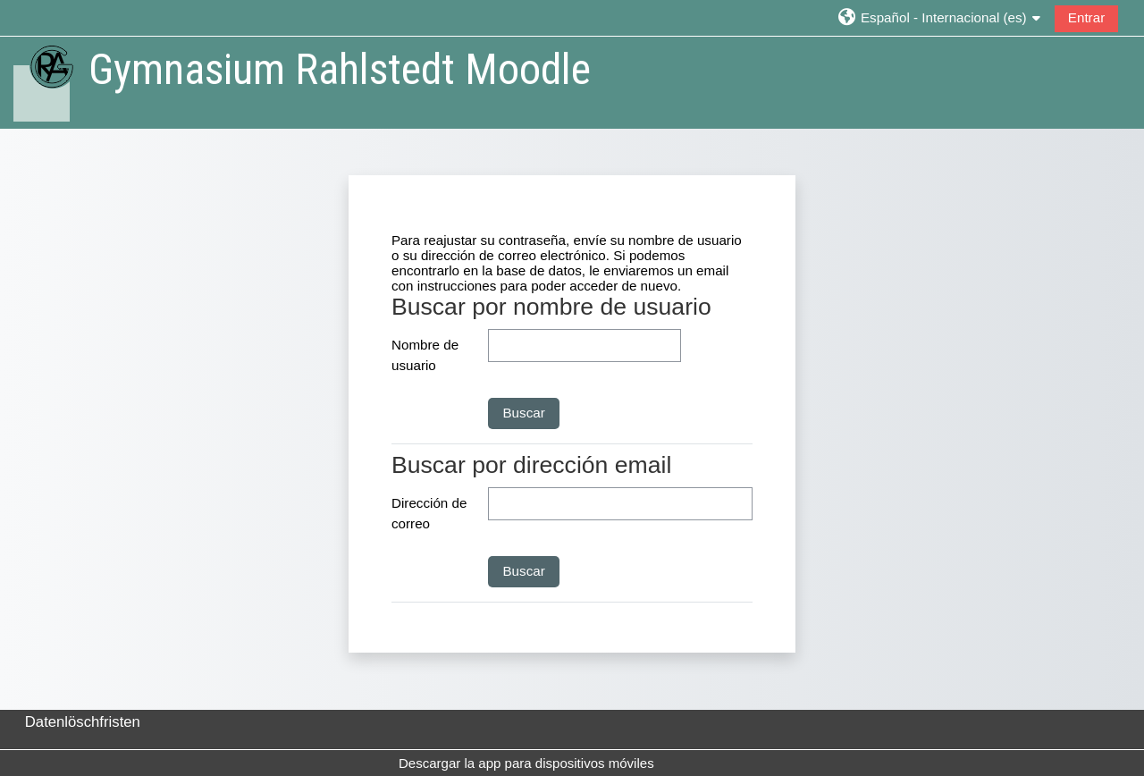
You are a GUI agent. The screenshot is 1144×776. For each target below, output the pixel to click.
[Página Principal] (43, 81)
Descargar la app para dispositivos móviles (526, 763)
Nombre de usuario (424, 355)
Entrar (1086, 17)
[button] (939, 17)
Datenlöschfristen (82, 721)
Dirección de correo (429, 513)
